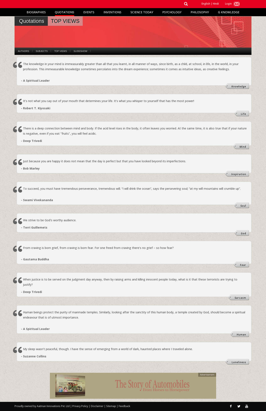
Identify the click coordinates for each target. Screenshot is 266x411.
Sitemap (111, 406)
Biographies (36, 12)
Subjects (42, 51)
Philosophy (200, 12)
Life (243, 114)
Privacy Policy (80, 406)
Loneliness (239, 362)
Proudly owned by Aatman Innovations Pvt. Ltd (42, 406)
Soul (243, 206)
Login (228, 3)
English (206, 3)
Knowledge (239, 86)
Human (241, 334)
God (243, 233)
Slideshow (80, 51)
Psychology (171, 12)
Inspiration (238, 174)
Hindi (216, 3)
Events (88, 12)
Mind (243, 147)
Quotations (64, 12)
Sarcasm (240, 298)
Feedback (124, 406)
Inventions (112, 12)
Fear (243, 265)
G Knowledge (228, 12)
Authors (23, 51)
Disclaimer (97, 406)
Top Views (60, 51)
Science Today (142, 12)
